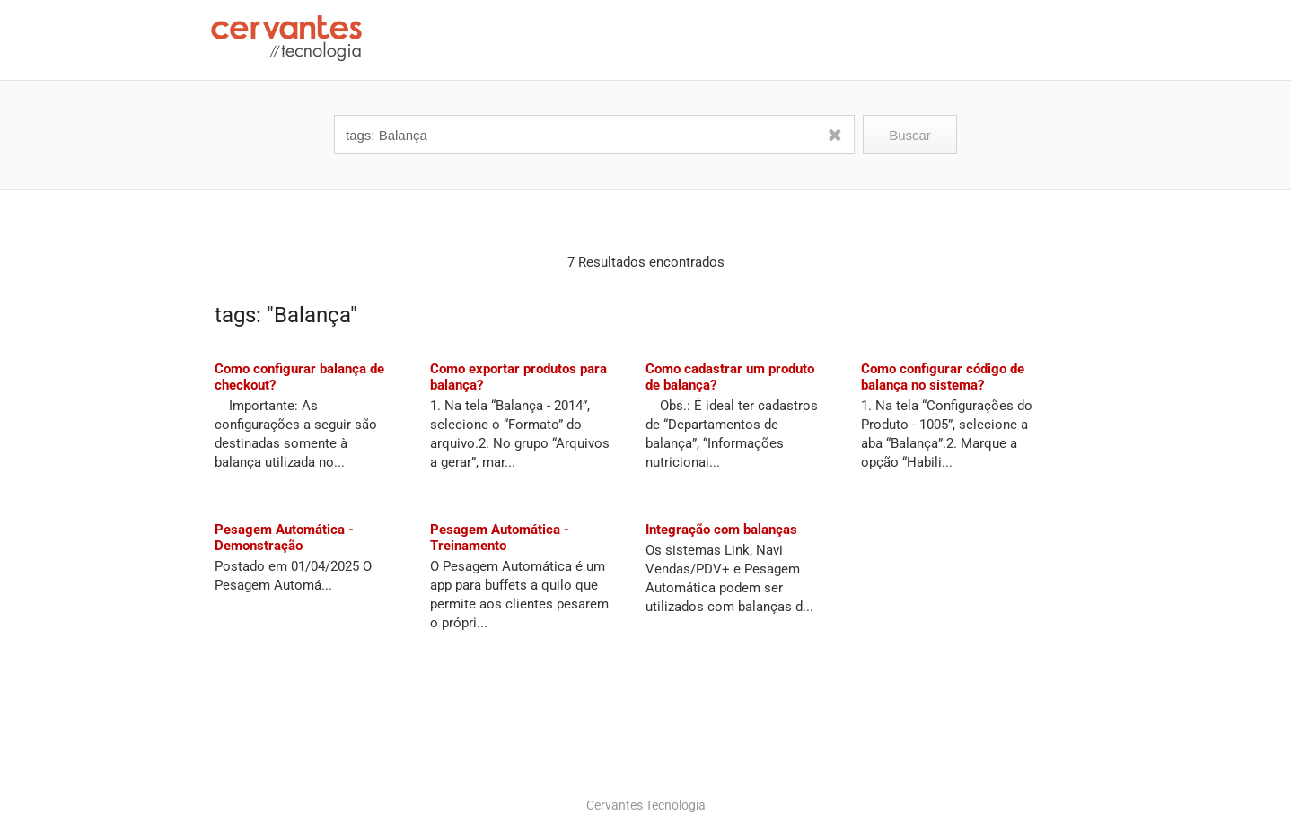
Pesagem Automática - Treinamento (499, 537)
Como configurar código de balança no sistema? (942, 377)
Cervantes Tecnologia (646, 805)
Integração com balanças (721, 529)
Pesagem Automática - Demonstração (284, 537)
